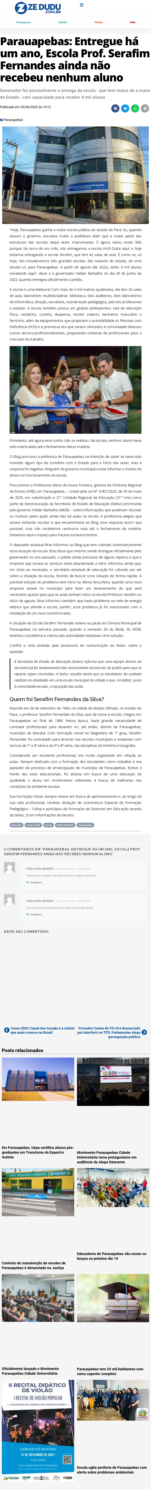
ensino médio (33, 825)
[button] (115, 109)
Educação (16, 825)
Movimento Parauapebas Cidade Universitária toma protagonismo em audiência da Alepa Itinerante (107, 1158)
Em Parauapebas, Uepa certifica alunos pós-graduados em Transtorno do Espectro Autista (38, 1153)
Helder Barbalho (65, 825)
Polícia (98, 22)
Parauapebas (23, 22)
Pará (132, 22)
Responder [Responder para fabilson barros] (84, 869)
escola (48, 825)
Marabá (62, 22)
